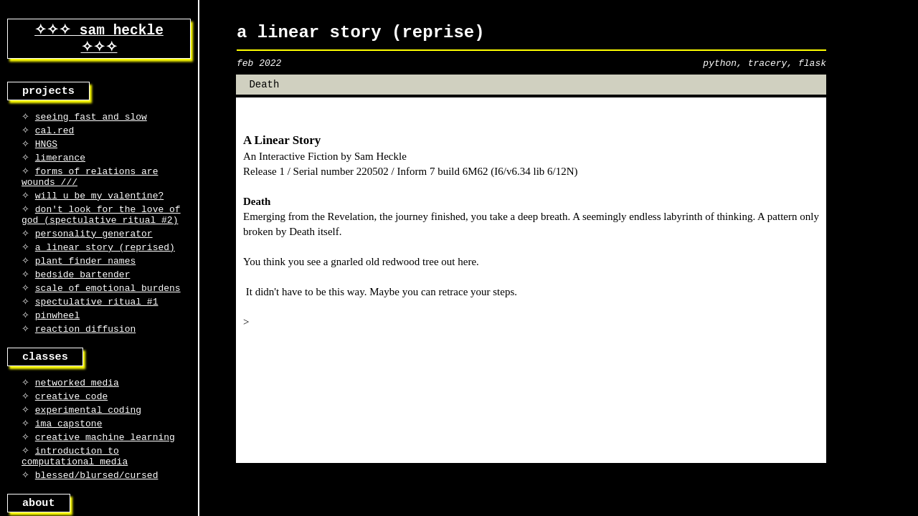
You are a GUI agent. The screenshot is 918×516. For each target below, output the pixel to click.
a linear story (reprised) (105, 269)
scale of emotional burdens (108, 314)
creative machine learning (105, 476)
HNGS (46, 153)
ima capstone (69, 461)
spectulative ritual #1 (96, 329)
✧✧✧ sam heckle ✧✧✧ (99, 41)
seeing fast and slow (91, 123)
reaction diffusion (85, 359)
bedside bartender (83, 299)
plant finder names (85, 284)
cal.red (55, 138)
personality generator (94, 254)
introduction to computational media (75, 498)
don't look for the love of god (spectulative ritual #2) (101, 233)
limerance (60, 168)
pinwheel (57, 344)
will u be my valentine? (99, 211)
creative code (71, 431)
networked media (77, 416)
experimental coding (88, 446)
